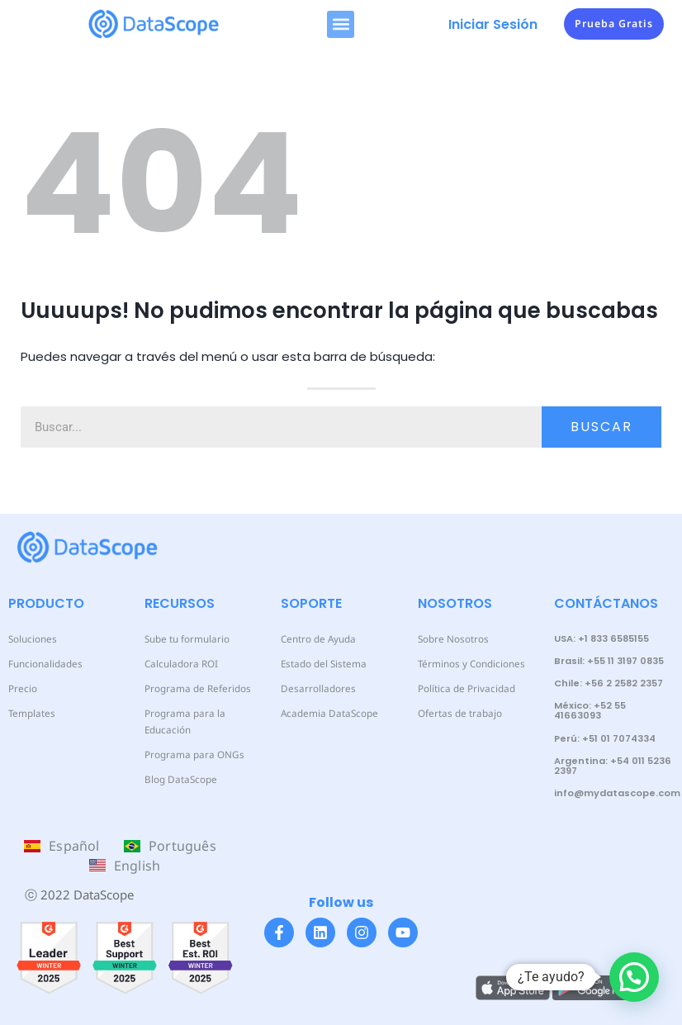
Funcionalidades (43, 663)
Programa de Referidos (194, 688)
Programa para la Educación (205, 713)
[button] (340, 24)
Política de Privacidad (464, 688)
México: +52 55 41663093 (590, 710)
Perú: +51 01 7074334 (605, 738)
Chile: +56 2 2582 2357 (608, 683)
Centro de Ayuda (317, 639)
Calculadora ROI (179, 663)
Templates (29, 713)
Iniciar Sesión (493, 24)
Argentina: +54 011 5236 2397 (612, 765)
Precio (22, 688)
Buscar (601, 426)
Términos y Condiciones (469, 663)
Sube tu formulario (185, 639)
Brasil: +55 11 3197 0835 (609, 660)
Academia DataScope (325, 713)
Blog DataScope (178, 763)
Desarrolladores (315, 688)
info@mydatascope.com (617, 793)
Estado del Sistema (321, 663)
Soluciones (31, 639)
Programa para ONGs (191, 738)
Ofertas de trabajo (457, 713)
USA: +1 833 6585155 (601, 638)
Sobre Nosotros (452, 639)
